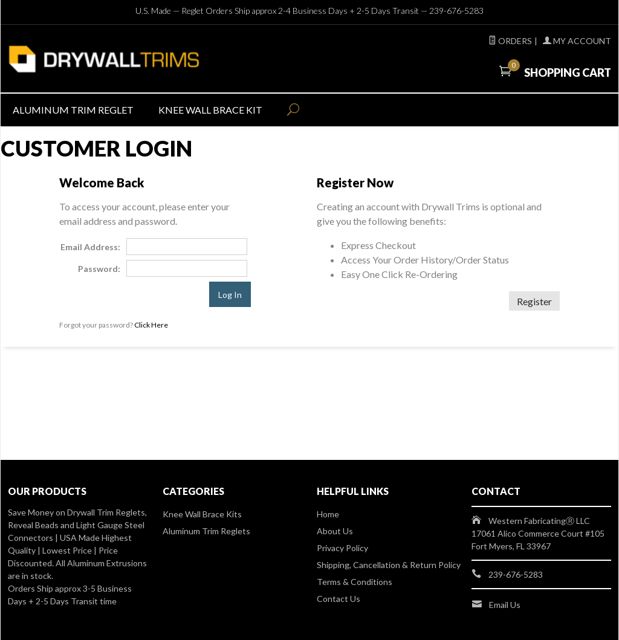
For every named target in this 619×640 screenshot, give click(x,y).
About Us (335, 531)
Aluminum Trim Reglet (73, 109)
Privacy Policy (342, 548)
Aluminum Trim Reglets (206, 531)
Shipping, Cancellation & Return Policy (389, 565)
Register (534, 301)
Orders (510, 41)
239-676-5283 (456, 10)
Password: (99, 268)
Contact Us (338, 598)
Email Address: (90, 247)
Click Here (151, 324)
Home (328, 514)
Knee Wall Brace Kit (210, 109)
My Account (577, 41)
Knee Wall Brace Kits (202, 514)
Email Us (504, 605)
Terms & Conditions (354, 582)
